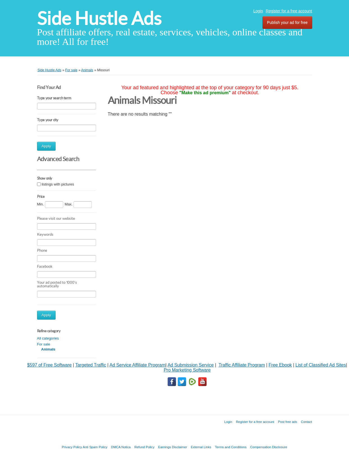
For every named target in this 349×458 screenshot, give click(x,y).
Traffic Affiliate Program (241, 365)
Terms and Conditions (231, 447)
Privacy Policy (72, 447)
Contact (306, 421)
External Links (201, 447)
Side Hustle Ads (99, 18)
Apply (46, 146)
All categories (48, 338)
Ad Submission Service (191, 365)
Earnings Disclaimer (172, 447)
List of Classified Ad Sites (320, 365)
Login (258, 11)
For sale (43, 344)
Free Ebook (280, 365)
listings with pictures (58, 184)
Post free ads (287, 421)
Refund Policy (144, 447)
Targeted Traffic (90, 365)
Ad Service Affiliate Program (137, 365)
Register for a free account (289, 11)
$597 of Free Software (49, 365)
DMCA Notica (121, 447)
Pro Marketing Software (187, 370)
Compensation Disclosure (268, 447)
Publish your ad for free (287, 22)
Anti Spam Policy (95, 447)
